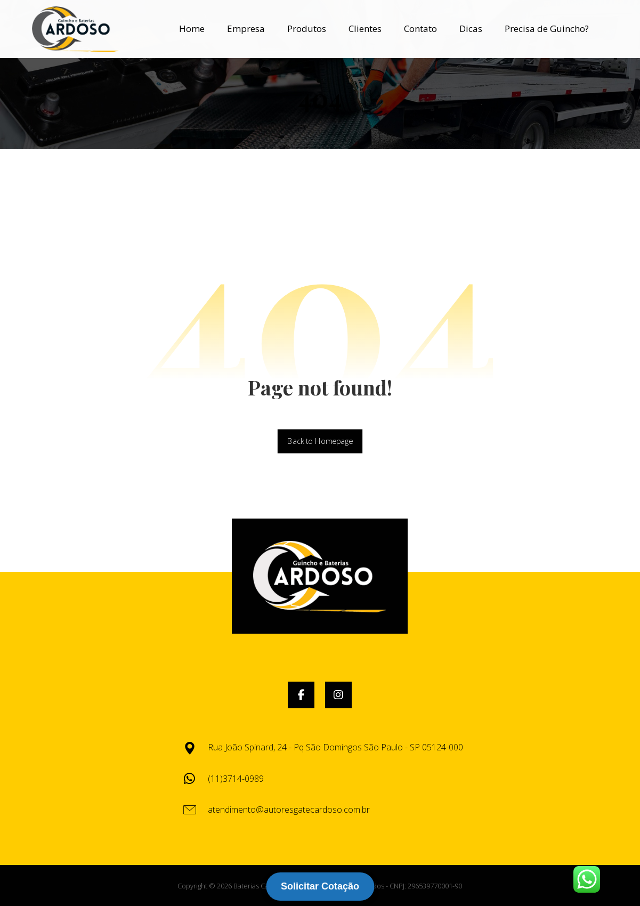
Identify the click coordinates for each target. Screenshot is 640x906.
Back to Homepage (320, 441)
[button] (301, 695)
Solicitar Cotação (320, 886)
